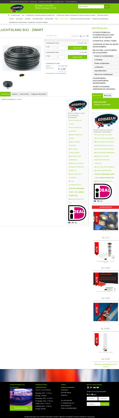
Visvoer (27, 19)
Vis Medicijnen (37, 19)
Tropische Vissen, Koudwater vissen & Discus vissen (75, 15)
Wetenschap (33, 1)
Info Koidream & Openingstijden (19, 1)
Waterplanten (102, 15)
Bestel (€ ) (77, 48)
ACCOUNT (98, 95)
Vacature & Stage (58, 1)
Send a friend (24, 94)
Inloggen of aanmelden (45, 5)
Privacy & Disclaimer (80, 416)
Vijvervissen (15, 15)
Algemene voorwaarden (66, 416)
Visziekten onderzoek (100, 19)
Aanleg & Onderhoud (71, 1)
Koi (23, 15)
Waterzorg (49, 19)
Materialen (64, 19)
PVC (56, 19)
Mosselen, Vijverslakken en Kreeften (40, 15)
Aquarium (19, 19)
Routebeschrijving (21, 408)
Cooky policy (91, 416)
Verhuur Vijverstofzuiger (80, 19)
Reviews (14, 94)
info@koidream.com (68, 403)
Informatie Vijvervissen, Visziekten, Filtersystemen (28, 22)
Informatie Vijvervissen (45, 1)
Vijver (11, 19)
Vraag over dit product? (39, 94)
